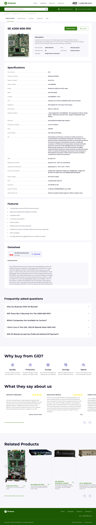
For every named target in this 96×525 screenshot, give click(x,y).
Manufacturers (16, 13)
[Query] (26, 9)
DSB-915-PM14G (12, 486)
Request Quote (70, 28)
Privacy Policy (88, 522)
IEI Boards (7, 13)
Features (31, 18)
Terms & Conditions (77, 522)
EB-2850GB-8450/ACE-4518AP (62, 482)
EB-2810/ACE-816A (37, 484)
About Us (52, 3)
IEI (25, 13)
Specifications (22, 18)
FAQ (47, 18)
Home (35, 3)
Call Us (83, 28)
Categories (43, 3)
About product (10, 19)
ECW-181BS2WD (86, 483)
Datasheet (40, 18)
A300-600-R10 (32, 13)
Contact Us (61, 3)
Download (37, 254)
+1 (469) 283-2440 (85, 3)
